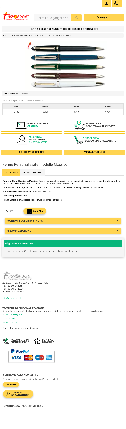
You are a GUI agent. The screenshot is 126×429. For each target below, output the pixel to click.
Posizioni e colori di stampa (63, 220)
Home (5, 35)
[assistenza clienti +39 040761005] (117, 3)
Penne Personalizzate (22, 35)
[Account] (106, 3)
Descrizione (11, 172)
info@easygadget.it (38, 142)
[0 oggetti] (104, 17)
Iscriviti (11, 384)
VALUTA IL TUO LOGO (95, 151)
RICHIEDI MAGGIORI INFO (32, 151)
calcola (35, 211)
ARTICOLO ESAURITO (32, 172)
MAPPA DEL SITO (10, 322)
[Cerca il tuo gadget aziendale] (76, 17)
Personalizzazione (63, 230)
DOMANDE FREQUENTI (12, 314)
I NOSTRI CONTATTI (11, 318)
